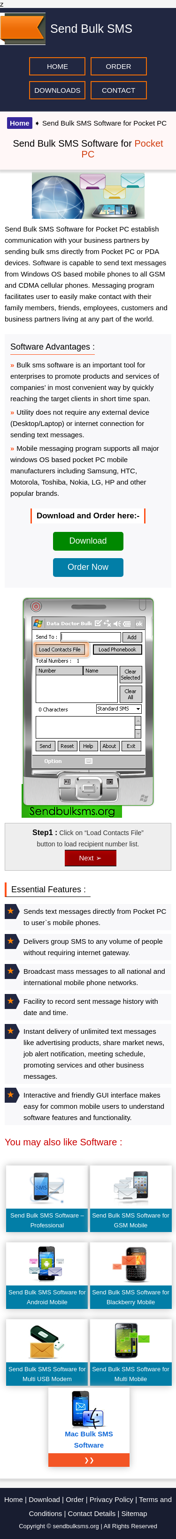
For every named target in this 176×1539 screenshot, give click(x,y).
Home (20, 123)
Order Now (88, 567)
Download (88, 540)
